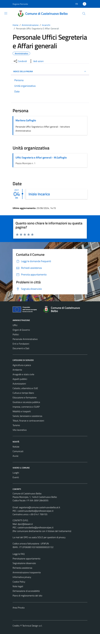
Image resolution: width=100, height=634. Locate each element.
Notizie (16, 446)
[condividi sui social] (20, 61)
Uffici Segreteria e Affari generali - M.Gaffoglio (41, 157)
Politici (16, 334)
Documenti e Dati (21, 348)
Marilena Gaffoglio (26, 120)
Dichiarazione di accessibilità (26, 591)
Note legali (18, 586)
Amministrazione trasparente (27, 572)
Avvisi (15, 456)
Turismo (16, 425)
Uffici (15, 325)
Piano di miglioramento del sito (27, 595)
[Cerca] (83, 13)
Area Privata (18, 607)
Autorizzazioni (19, 383)
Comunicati (18, 451)
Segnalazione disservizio (24, 563)
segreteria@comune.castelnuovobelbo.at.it (39, 507)
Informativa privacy (22, 577)
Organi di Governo (21, 330)
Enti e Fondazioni (21, 343)
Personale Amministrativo (25, 339)
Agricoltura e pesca (22, 365)
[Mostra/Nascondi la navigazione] (6, 13)
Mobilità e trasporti (22, 411)
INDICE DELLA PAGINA (50, 71)
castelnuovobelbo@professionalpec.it (35, 511)
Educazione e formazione (25, 397)
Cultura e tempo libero (23, 393)
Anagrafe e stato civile (23, 374)
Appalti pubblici (20, 379)
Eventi (16, 477)
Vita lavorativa (20, 430)
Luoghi (16, 472)
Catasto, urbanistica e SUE (25, 388)
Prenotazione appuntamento (26, 558)
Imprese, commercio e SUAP (26, 406)
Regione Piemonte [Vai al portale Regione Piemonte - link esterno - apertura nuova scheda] (20, 3)
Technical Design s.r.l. (32, 625)
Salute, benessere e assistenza (27, 416)
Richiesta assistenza (22, 568)
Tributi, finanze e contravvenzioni (28, 420)
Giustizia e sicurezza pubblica (26, 402)
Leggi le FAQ (19, 554)
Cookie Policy (19, 581)
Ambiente (17, 369)
